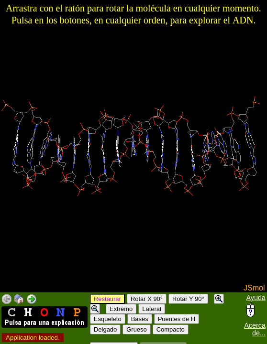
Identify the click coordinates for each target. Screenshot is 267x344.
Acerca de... (255, 329)
